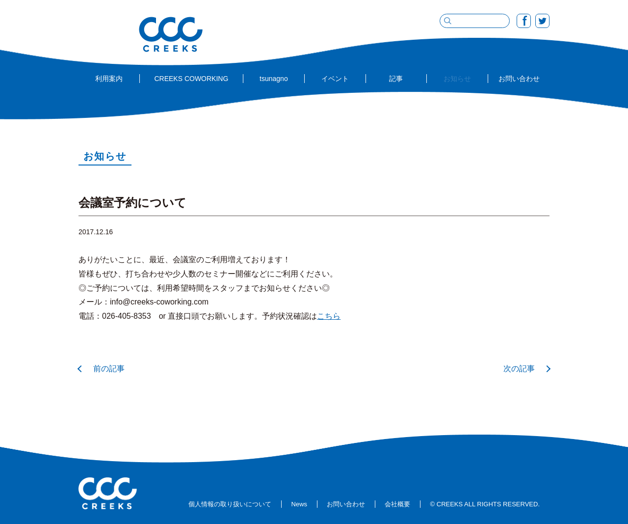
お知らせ (457, 79)
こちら (328, 316)
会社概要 (397, 504)
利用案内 (109, 79)
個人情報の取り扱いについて (229, 504)
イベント (335, 79)
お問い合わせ (519, 79)
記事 (396, 79)
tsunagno (274, 79)
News (299, 504)
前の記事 (109, 368)
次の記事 (519, 368)
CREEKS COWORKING (191, 79)
